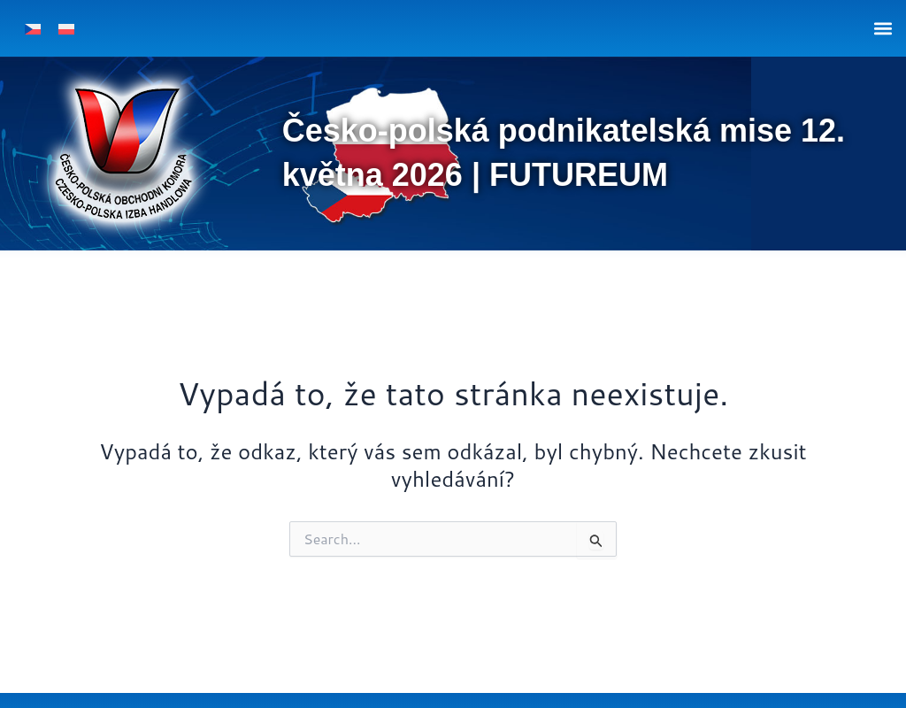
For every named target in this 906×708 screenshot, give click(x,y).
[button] (882, 27)
